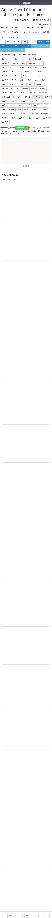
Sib (28, 46)
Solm (9, 59)
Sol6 (29, 68)
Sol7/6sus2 (32, 93)
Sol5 (23, 63)
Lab (22, 46)
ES (27, 916)
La (30, 42)
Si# (22, 50)
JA (49, 916)
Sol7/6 (21, 93)
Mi (14, 42)
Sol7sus (34, 101)
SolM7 (12, 84)
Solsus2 (38, 59)
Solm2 (22, 68)
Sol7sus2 (26, 97)
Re (8, 42)
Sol (24, 42)
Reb (47, 42)
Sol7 (12, 72)
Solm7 (22, 84)
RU (33, 916)
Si (35, 42)
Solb (15, 46)
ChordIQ (35, 128)
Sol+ (16, 59)
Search (15, 32)
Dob (40, 42)
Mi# (46, 46)
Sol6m (37, 68)
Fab (9, 46)
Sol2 (40, 63)
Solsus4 (15, 63)
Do (3, 42)
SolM (19, 72)
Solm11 (34, 114)
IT (38, 916)
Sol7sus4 (16, 97)
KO (44, 916)
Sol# (9, 50)
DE (16, 916)
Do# (34, 46)
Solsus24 (31, 63)
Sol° (30, 59)
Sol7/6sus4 (43, 93)
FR (22, 916)
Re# (40, 46)
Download (22, 128)
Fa (19, 42)
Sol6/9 (45, 68)
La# (16, 50)
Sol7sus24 (37, 97)
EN (10, 916)
